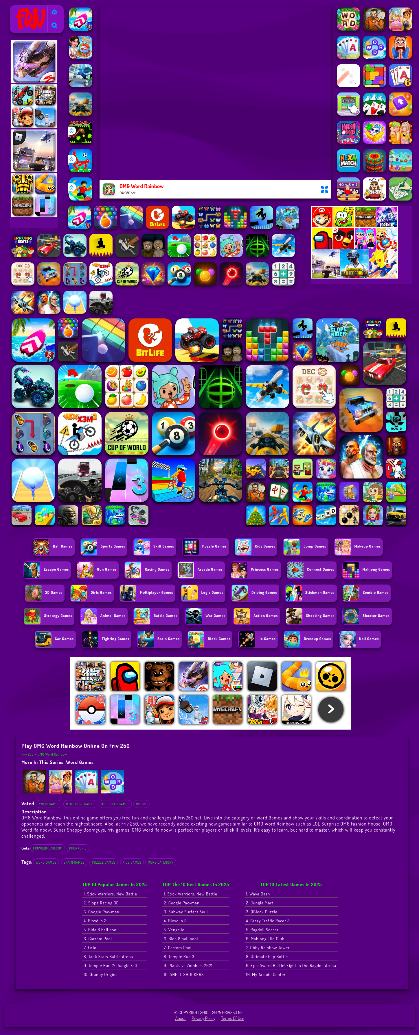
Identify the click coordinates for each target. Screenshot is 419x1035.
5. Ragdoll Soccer (262, 929)
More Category (161, 862)
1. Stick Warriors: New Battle (110, 894)
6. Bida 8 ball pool (181, 938)
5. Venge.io (174, 929)
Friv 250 (20, 9)
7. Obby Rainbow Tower (268, 947)
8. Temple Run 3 (179, 956)
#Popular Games (115, 804)
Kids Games (132, 862)
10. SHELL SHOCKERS (184, 974)
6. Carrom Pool (98, 938)
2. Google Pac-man (181, 903)
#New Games (48, 804)
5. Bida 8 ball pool (101, 929)
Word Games (80, 762)
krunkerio (78, 848)
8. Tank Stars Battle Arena (108, 956)
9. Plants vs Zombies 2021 (188, 965)
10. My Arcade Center (266, 974)
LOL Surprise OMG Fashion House (347, 824)
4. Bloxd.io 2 (95, 920)
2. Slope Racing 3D (101, 903)
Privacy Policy (203, 1018)
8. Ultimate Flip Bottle (267, 956)
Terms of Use (232, 1018)
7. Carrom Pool (178, 947)
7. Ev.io (90, 947)
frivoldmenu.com (48, 848)
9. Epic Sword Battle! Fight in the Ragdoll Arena (291, 965)
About (180, 1018)
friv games (118, 830)
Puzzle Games (103, 862)
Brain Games (74, 862)
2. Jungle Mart (259, 903)
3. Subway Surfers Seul (186, 912)
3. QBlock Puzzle (262, 912)
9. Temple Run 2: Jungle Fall (110, 965)
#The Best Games (80, 804)
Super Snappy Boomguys (79, 830)
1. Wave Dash (258, 894)
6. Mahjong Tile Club (265, 938)
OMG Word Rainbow (52, 754)
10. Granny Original (101, 974)
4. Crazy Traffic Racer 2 (268, 920)
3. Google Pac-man (101, 912)
